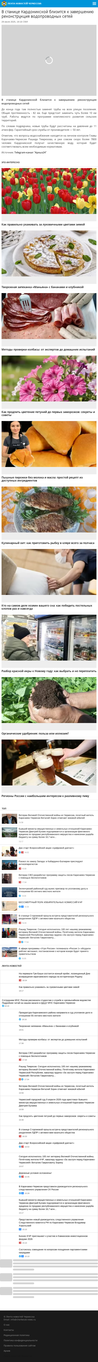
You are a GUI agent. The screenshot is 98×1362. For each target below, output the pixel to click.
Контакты (9, 1329)
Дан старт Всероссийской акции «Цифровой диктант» (46, 848)
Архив (7, 1350)
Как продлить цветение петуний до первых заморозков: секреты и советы (57, 1116)
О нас (7, 1324)
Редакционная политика (16, 1335)
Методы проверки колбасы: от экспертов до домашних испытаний (53, 1039)
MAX (43, 1003)
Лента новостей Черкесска (18, 1356)
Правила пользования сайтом (19, 1345)
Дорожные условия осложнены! (35, 1173)
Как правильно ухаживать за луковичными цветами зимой (49, 987)
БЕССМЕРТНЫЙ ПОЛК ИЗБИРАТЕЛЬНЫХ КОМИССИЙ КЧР (50, 902)
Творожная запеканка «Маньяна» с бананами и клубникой (49, 1026)
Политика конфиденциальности (20, 1340)
